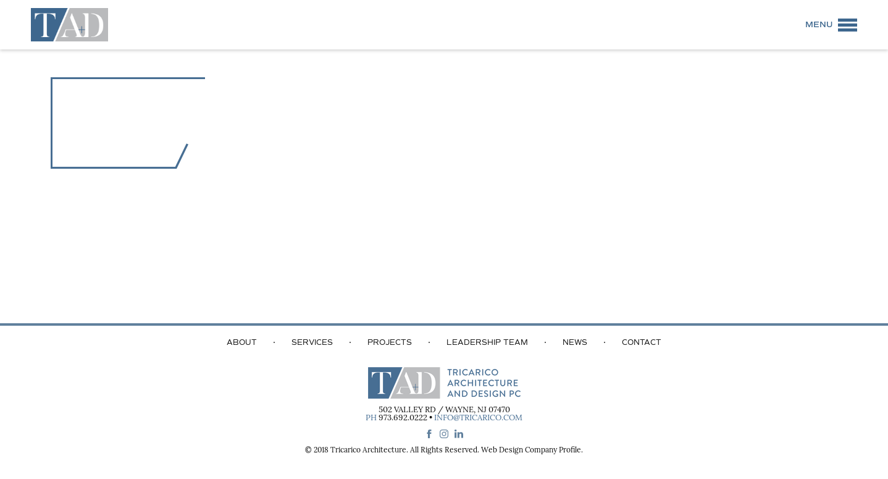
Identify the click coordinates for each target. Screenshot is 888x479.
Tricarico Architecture (368, 450)
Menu (818, 25)
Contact (641, 342)
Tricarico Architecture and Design (69, 24)
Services (312, 342)
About (242, 342)
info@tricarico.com (478, 418)
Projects (389, 342)
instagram (444, 434)
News (575, 342)
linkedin (458, 434)
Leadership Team (487, 342)
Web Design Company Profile (531, 450)
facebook (429, 434)
